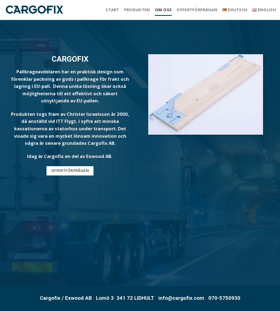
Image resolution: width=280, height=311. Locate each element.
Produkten (137, 9)
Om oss (163, 9)
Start (112, 9)
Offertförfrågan (197, 9)
